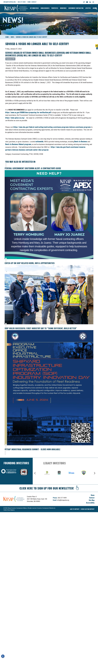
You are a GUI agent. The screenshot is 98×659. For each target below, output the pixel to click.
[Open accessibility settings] (2, 656)
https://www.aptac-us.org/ (15, 117)
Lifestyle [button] (85, 8)
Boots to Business (80, 140)
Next (94, 472)
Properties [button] (52, 8)
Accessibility (90, 502)
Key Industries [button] (31, 8)
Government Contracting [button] (73, 8)
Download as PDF (10, 58)
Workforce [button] (60, 8)
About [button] (92, 8)
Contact (33, 2)
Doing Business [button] (42, 8)
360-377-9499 (22, 2)
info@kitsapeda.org (10, 2)
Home (29, 2)
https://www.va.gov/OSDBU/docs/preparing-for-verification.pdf (28, 111)
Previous (35, 472)
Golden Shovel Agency (9, 509)
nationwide (39, 140)
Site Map (91, 499)
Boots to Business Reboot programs (18, 143)
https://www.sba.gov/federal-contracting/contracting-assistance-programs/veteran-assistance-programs (52, 126)
